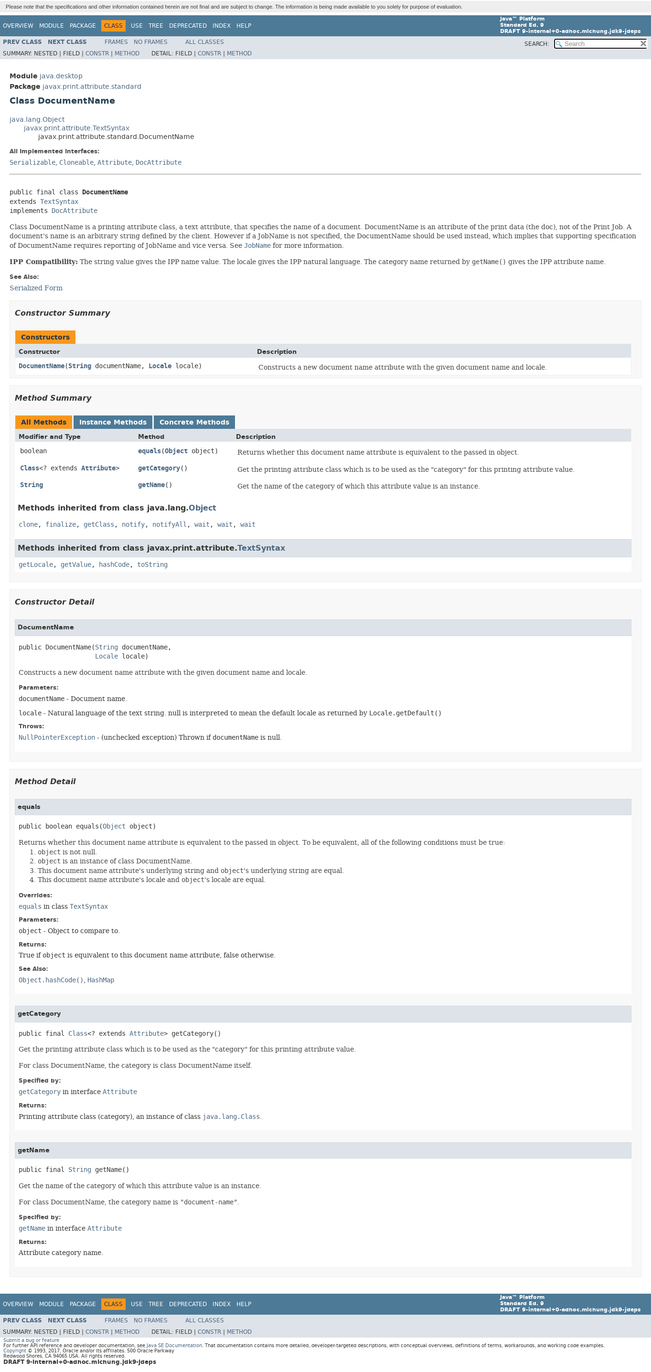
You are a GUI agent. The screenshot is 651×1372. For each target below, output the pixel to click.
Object (176, 451)
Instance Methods (113, 422)
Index (222, 25)
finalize (60, 525)
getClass (99, 525)
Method (127, 53)
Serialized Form (36, 288)
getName (151, 485)
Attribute (114, 163)
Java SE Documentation (174, 1345)
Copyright (14, 1350)
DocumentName (41, 366)
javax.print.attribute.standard (92, 87)
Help (243, 25)
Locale (160, 366)
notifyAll (169, 525)
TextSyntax (59, 202)
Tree (156, 25)
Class (29, 468)
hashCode (114, 565)
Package (83, 25)
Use (137, 25)
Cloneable (76, 163)
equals (149, 451)
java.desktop (61, 76)
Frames (116, 42)
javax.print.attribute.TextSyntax (76, 128)
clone (28, 525)
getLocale (36, 565)
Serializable (32, 163)
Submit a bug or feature (31, 1340)
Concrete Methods (194, 422)
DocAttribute (158, 163)
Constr (97, 53)
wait (202, 525)
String (79, 366)
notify (133, 525)
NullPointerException (57, 738)
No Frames (151, 42)
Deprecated (188, 25)
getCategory (159, 468)
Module (51, 25)
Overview (18, 25)
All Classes (204, 42)
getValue (76, 565)
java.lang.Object (37, 120)
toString (152, 565)
